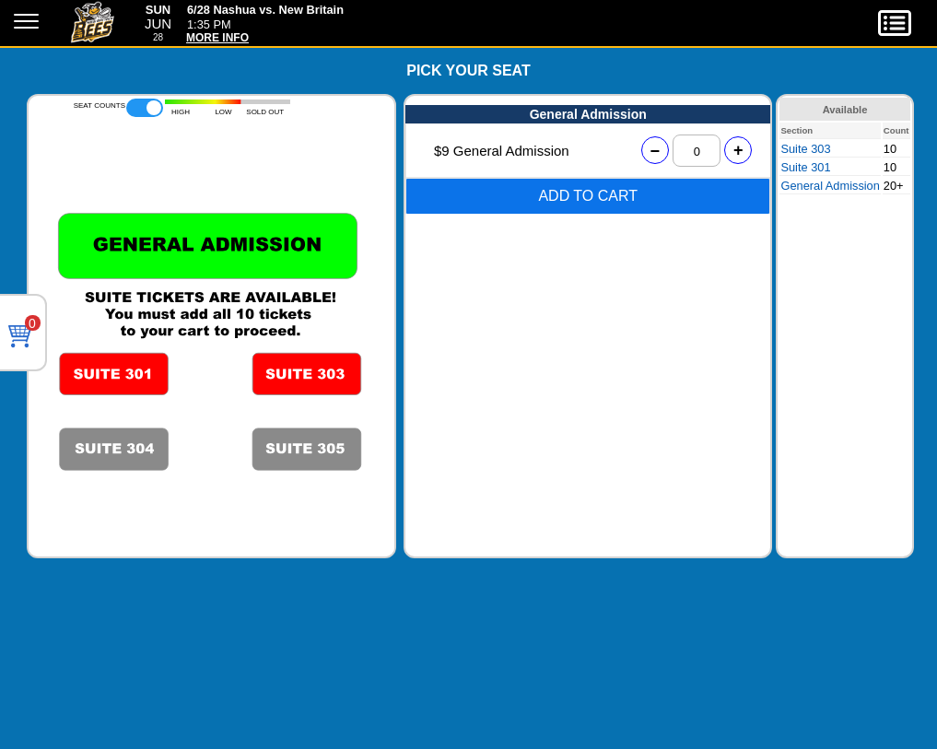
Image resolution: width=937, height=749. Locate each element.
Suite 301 (805, 167)
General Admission (829, 186)
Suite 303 (805, 149)
